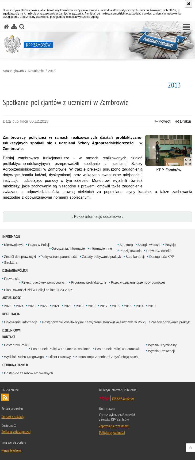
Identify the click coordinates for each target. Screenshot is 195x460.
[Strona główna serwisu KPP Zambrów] (6, 26)
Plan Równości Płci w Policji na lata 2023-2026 (38, 290)
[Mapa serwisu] (14, 26)
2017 (103, 306)
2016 (115, 306)
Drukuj (183, 121)
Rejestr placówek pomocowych (43, 282)
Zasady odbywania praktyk (101, 257)
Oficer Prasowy (59, 357)
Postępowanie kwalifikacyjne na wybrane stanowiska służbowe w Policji (94, 322)
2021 (55, 306)
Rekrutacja (11, 313)
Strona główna (13, 71)
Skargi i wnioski (149, 245)
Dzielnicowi (11, 330)
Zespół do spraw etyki (20, 257)
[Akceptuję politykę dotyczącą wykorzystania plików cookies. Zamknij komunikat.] (188, 3)
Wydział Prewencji (161, 351)
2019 (80, 306)
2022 (43, 306)
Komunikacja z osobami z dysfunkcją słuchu (107, 357)
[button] (186, 27)
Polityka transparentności (59, 257)
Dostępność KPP (161, 257)
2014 (139, 306)
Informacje (11, 236)
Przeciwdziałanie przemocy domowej (138, 282)
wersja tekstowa (11, 450)
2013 (51, 71)
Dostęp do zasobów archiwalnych (28, 373)
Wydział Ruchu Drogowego (24, 357)
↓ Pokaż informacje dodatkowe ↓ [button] (97, 217)
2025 (7, 306)
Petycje (170, 245)
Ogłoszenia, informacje (68, 248)
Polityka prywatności (112, 432)
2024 (19, 306)
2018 (92, 306)
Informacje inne (101, 248)
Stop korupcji (135, 257)
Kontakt (8, 336)
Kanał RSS (5, 397)
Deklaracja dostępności (16, 431)
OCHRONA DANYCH (15, 364)
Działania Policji (15, 270)
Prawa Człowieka (158, 251)
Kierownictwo (13, 245)
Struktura (126, 245)
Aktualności (35, 71)
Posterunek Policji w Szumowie (118, 349)
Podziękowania (130, 251)
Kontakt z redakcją (12, 416)
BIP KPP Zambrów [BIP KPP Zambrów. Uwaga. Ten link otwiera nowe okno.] (123, 398)
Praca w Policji (39, 245)
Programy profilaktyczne (88, 282)
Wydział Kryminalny (162, 345)
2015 (127, 306)
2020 (67, 306)
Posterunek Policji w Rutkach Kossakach (60, 349)
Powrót (162, 121)
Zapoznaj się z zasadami (114, 425)
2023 (31, 306)
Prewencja (11, 279)
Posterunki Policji (16, 345)
